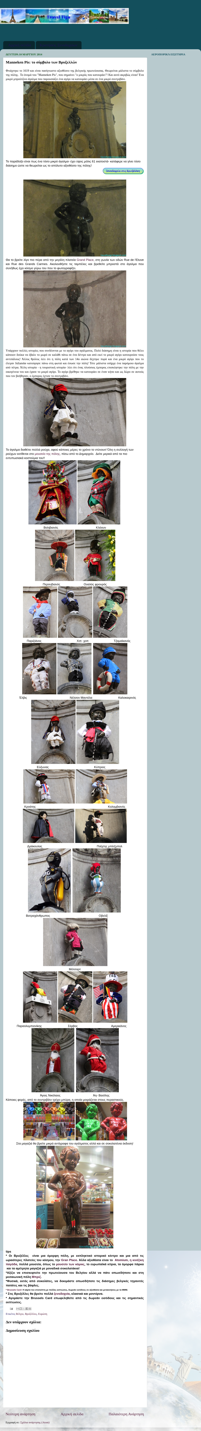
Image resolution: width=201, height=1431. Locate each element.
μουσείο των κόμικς (70, 1264)
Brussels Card (14, 1290)
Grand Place (85, 259)
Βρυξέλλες (31, 1313)
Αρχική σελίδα (19, 45)
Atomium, (122, 1260)
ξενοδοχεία (61, 1293)
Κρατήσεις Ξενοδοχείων (59, 45)
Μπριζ (36, 1277)
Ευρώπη (42, 1313)
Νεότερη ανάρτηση (20, 1414)
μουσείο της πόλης (47, 453)
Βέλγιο (20, 1313)
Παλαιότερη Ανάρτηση (126, 1414)
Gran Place (69, 1260)
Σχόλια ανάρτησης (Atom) (35, 1422)
